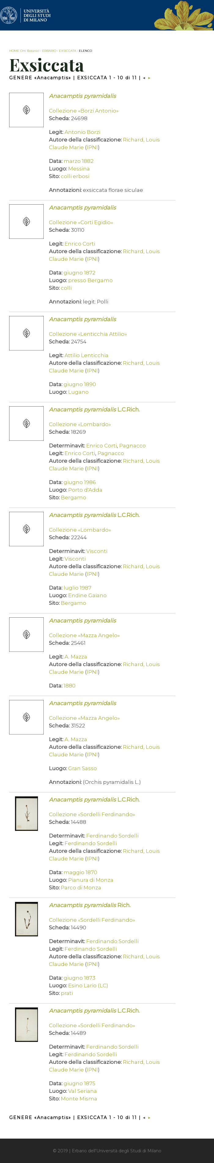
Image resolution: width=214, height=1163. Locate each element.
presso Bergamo (90, 280)
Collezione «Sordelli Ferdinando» (92, 814)
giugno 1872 (79, 273)
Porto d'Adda (85, 490)
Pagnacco (132, 446)
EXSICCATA (67, 51)
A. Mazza (76, 657)
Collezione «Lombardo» (80, 424)
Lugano (78, 392)
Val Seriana (82, 1091)
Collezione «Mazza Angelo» (84, 635)
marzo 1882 (79, 161)
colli (66, 288)
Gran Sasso (82, 768)
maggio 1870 (80, 872)
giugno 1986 (80, 482)
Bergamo (73, 497)
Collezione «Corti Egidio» (81, 222)
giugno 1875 (79, 1083)
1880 (70, 686)
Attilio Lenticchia (87, 355)
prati (67, 993)
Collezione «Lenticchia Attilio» (88, 334)
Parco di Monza (81, 888)
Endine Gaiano (87, 595)
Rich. (90, 905)
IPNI (92, 147)
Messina (79, 169)
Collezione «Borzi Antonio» (84, 111)
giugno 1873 (79, 978)
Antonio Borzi (82, 132)
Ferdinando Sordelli (112, 836)
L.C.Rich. (94, 409)
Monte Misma (79, 1099)
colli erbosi (75, 176)
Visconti (96, 551)
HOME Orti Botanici (24, 51)
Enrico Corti (80, 244)
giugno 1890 (80, 384)
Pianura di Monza (90, 880)
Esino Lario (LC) (88, 985)
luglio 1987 (77, 588)
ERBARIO (49, 51)
